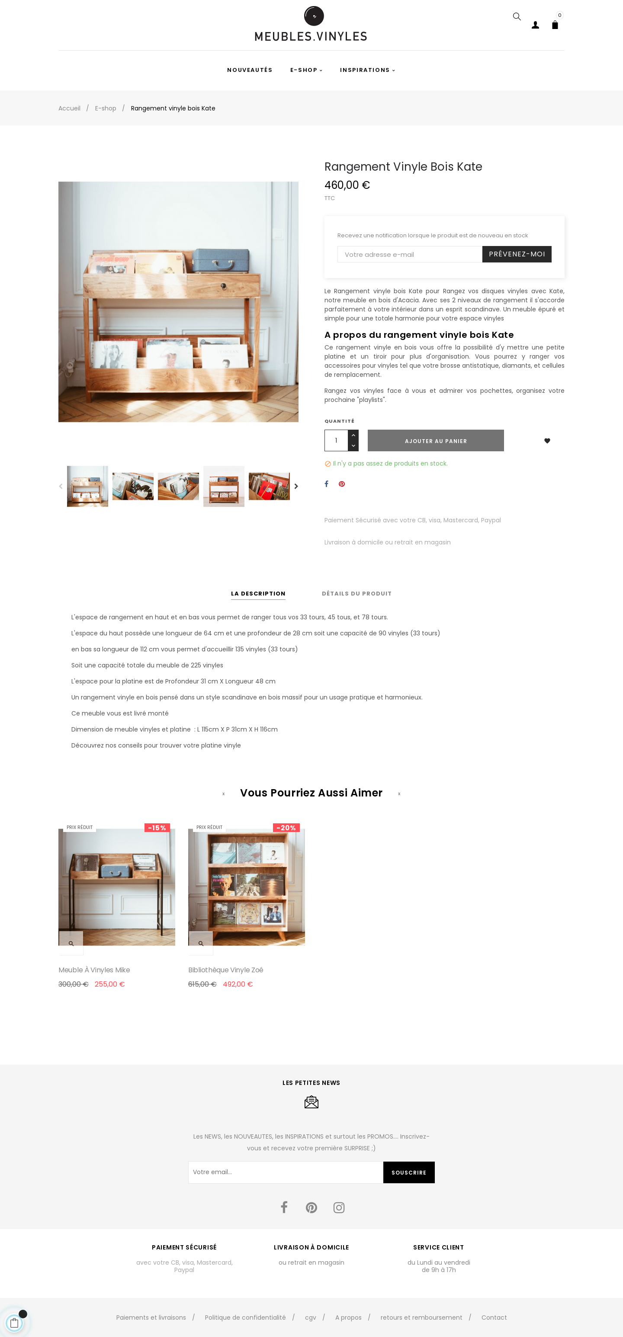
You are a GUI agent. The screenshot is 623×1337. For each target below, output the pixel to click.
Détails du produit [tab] (357, 593)
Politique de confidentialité (245, 1317)
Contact (494, 1317)
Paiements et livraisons (151, 1317)
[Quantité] (336, 440)
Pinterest (342, 484)
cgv (310, 1317)
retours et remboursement (421, 1317)
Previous (60, 486)
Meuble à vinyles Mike (94, 970)
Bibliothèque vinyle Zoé (225, 970)
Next (296, 486)
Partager (326, 484)
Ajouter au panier (436, 441)
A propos (348, 1317)
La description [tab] (258, 593)
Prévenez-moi (517, 254)
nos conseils (124, 745)
